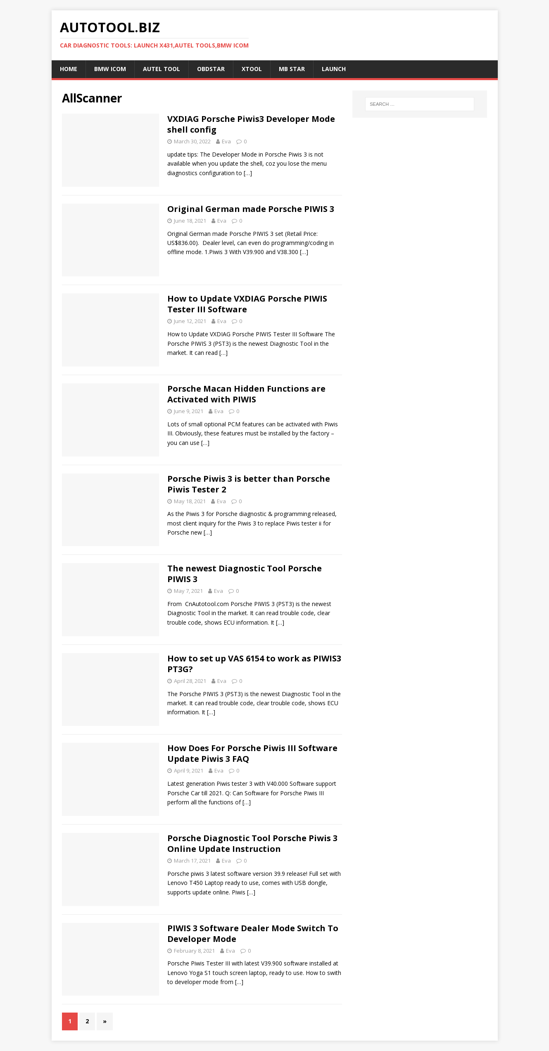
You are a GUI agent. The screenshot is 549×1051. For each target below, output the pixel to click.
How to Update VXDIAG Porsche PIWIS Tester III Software (247, 304)
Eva (226, 141)
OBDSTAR (211, 69)
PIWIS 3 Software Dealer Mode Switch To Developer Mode (252, 933)
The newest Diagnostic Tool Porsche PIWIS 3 (244, 574)
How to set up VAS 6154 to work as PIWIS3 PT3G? (254, 664)
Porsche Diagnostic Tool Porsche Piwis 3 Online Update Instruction (252, 843)
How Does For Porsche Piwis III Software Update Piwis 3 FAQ (252, 753)
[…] (248, 173)
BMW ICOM (110, 69)
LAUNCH (334, 69)
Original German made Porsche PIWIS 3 (250, 208)
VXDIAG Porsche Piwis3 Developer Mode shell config (251, 124)
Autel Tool (161, 69)
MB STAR (292, 69)
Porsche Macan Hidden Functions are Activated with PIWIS (246, 394)
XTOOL (252, 69)
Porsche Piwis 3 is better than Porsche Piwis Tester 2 (248, 484)
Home (68, 69)
